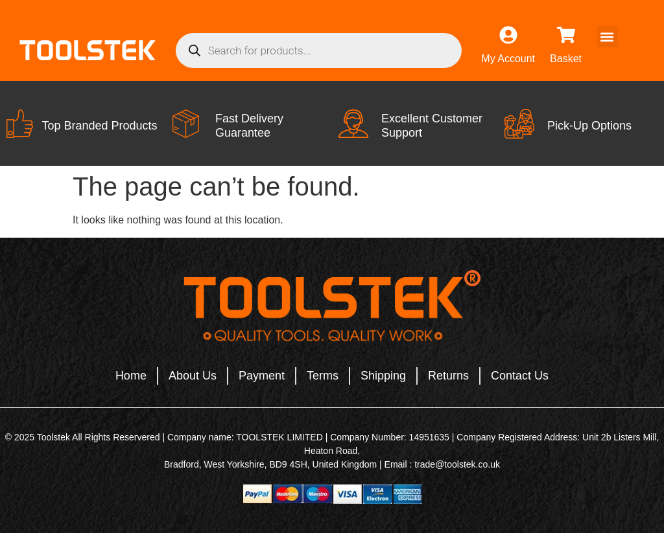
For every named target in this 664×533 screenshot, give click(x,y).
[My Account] (508, 35)
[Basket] (566, 35)
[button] (607, 36)
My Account (508, 58)
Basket (566, 58)
